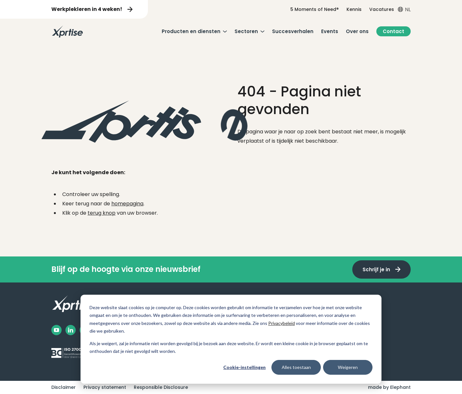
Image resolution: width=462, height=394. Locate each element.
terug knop (102, 213)
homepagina (127, 203)
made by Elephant (389, 387)
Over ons (357, 31)
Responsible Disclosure (161, 387)
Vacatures (381, 9)
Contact (393, 31)
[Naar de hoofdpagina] (67, 31)
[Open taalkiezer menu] (404, 9)
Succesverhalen (292, 31)
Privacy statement (104, 387)
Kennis (354, 9)
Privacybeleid (281, 323)
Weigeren (348, 367)
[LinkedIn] (70, 330)
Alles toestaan (296, 367)
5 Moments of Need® (314, 9)
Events (329, 31)
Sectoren (246, 31)
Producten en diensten (191, 31)
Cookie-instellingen (244, 367)
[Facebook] (56, 330)
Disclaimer (63, 387)
